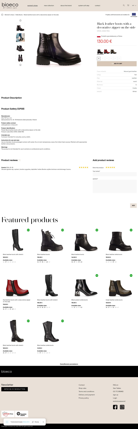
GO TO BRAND (118, 391)
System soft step (83, 5)
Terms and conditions (86, 391)
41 (119, 58)
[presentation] (123, 198)
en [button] (134, 5)
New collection (49, 5)
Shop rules (82, 388)
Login (115, 398)
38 (107, 58)
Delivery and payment (87, 395)
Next (20, 65)
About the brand (66, 5)
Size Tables (117, 388)
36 (98, 58)
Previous (20, 20)
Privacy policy (84, 398)
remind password (119, 401)
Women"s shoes (32, 5)
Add (133, 205)
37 (102, 58)
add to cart (117, 63)
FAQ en (115, 385)
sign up (115, 395)
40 (115, 58)
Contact (97, 5)
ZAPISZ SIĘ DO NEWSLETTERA (14, 389)
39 (111, 58)
